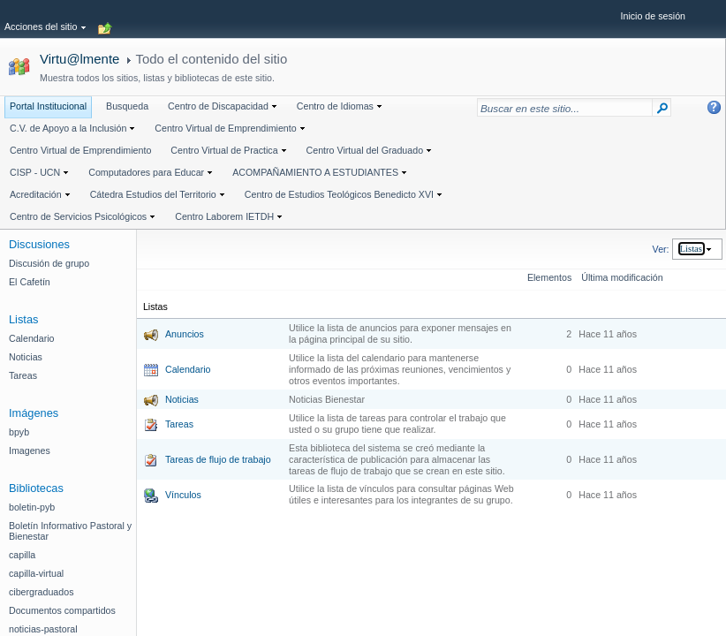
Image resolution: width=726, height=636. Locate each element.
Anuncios (184, 334)
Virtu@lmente (79, 58)
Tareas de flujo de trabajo (218, 459)
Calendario (188, 369)
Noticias (182, 399)
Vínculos (183, 494)
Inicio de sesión (653, 16)
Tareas (179, 424)
